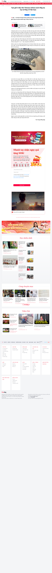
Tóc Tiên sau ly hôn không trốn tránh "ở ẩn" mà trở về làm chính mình (41, 326)
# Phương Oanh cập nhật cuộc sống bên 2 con (13, 332)
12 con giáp (24, 367)
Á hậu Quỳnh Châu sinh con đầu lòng (22, 251)
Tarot (23, 365)
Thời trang (4, 363)
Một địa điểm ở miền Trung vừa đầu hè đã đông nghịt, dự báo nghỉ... (10, 266)
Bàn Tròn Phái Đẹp (5, 378)
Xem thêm (26, 304)
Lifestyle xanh (14, 380)
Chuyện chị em (24, 3)
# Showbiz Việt (21, 253)
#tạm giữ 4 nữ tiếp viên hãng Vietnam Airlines (33, 217)
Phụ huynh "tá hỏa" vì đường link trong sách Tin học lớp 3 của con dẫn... (43, 299)
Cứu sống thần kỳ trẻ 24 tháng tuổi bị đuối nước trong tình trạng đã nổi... (31, 299)
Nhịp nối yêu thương (45, 363)
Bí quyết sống (24, 352)
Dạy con (13, 363)
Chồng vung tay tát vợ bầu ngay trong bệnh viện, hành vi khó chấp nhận (22, 275)
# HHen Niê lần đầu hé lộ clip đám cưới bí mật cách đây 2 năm (13, 325)
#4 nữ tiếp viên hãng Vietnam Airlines (21, 217)
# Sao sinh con (21, 254)
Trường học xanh (15, 383)
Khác (33, 371)
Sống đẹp (18, 3)
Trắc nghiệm (24, 363)
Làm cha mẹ (36, 3)
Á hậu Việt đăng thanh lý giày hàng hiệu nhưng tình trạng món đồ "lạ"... (22, 267)
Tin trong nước (7, 5)
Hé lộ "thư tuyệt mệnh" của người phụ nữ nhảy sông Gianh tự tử (38, 25)
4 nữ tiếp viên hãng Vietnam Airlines (16, 1)
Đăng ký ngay (22, 185)
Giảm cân (34, 366)
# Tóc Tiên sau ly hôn (37, 329)
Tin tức (5, 3)
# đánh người (10, 302)
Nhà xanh (14, 381)
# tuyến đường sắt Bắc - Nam (23, 329)
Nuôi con (13, 366)
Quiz (40, 3)
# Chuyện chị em (5, 253)
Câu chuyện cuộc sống (25, 350)
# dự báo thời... (22, 303)
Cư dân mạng (4, 356)
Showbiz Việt (14, 348)
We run (13, 379)
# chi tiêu (9, 253)
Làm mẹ (33, 370)
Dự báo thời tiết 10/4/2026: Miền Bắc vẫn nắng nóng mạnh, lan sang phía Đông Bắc (20, 300)
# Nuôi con (20, 246)
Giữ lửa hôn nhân (35, 350)
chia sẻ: (22, 14)
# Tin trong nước (21, 278)
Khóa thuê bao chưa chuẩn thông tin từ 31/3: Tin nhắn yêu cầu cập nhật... (22, 26)
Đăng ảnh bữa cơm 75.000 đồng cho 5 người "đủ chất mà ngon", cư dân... (21, 259)
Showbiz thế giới (15, 349)
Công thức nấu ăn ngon (45, 349)
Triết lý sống (24, 348)
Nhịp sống (34, 369)
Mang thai (14, 365)
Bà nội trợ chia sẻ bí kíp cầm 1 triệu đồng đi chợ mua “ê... (9, 250)
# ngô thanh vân (21, 247)
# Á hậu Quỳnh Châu (13, 317)
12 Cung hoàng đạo (25, 366)
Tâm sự (33, 351)
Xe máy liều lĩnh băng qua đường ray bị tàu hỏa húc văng (26, 326)
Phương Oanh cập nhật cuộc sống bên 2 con (13, 329)
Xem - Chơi (4, 355)
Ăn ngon (29, 3)
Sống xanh (14, 3)
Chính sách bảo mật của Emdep (18, 177)
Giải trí (9, 3)
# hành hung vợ (21, 279)
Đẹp (32, 3)
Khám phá (4, 353)
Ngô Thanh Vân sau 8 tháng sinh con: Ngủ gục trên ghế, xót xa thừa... (22, 243)
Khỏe (3, 366)
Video (43, 3)
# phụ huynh (46, 302)
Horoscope (24, 369)
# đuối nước (34, 302)
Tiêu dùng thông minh (5, 352)
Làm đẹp (3, 365)
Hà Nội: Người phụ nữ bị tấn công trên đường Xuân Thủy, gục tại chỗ (8, 299)
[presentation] (20, 181)
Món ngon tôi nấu (45, 352)
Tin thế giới (4, 349)
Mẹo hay (43, 351)
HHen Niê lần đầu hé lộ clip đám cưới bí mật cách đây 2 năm (13, 321)
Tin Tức (3, 5)
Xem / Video (35, 362)
